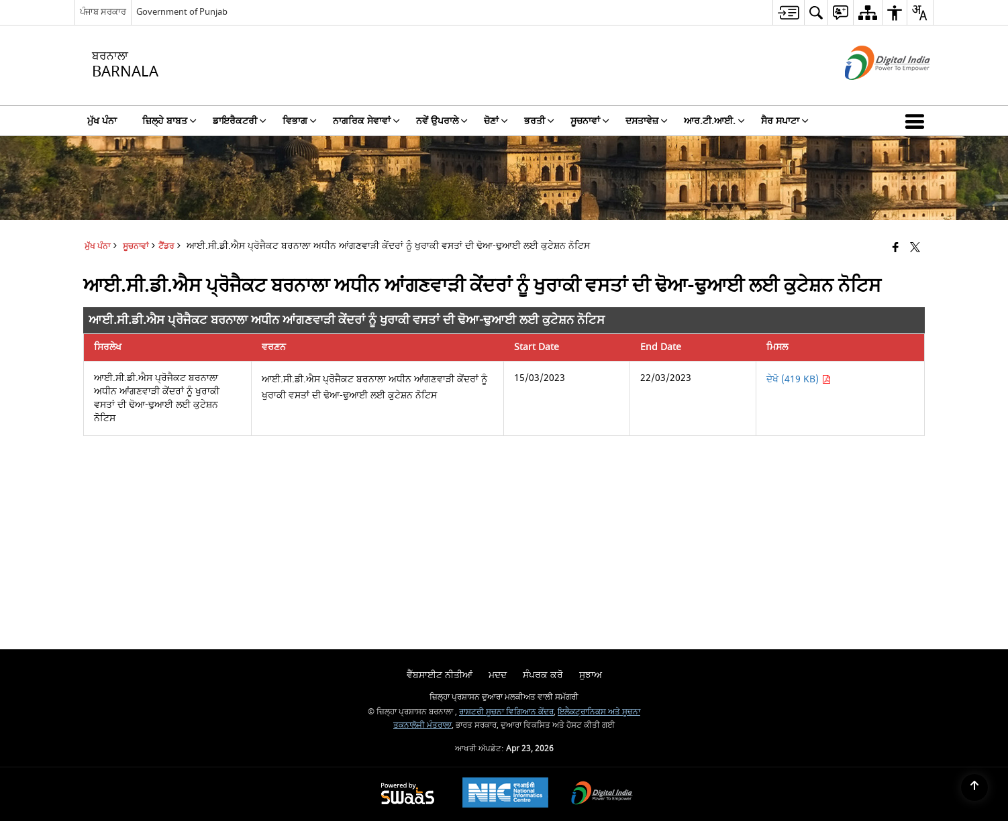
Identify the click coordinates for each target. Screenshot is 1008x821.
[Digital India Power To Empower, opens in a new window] (602, 794)
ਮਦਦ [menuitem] (498, 675)
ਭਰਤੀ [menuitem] (539, 121)
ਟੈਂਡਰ (166, 246)
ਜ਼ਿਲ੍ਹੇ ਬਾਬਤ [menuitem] (169, 121)
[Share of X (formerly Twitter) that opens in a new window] (915, 248)
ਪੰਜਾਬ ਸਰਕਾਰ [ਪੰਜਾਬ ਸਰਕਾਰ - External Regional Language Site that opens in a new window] (103, 11)
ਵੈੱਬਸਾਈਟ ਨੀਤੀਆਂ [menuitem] (439, 675)
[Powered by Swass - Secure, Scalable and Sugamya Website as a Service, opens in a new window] (408, 794)
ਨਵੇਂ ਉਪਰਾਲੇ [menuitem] (442, 121)
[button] (917, 120)
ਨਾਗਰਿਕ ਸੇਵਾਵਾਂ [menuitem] (366, 121)
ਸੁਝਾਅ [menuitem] (590, 675)
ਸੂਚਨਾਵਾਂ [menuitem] (589, 121)
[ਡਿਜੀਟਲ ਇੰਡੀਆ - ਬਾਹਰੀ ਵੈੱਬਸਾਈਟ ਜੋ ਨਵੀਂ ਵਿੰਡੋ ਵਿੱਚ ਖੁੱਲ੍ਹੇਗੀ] (871, 92)
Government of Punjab (182, 11)
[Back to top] (974, 787)
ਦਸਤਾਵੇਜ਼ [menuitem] (646, 121)
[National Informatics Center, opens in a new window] (505, 794)
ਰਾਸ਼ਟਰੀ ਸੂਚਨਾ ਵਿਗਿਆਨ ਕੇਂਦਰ (506, 712)
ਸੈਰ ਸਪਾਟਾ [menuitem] (785, 121)
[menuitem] (788, 12)
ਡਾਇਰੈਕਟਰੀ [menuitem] (239, 121)
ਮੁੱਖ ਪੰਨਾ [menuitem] (102, 121)
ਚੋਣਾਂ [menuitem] (496, 121)
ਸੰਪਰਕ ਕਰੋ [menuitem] (543, 675)
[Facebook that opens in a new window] (895, 248)
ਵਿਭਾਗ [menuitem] (300, 121)
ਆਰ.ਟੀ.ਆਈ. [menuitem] (714, 121)
